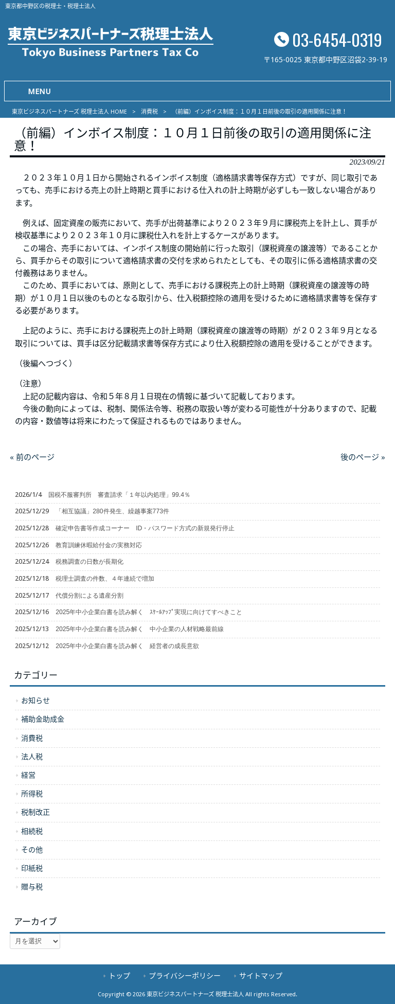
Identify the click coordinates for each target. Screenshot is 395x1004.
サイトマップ (260, 976)
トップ (119, 976)
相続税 (32, 831)
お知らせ (35, 700)
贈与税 (32, 887)
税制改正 (35, 812)
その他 (32, 850)
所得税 (32, 794)
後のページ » (362, 457)
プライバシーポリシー (185, 976)
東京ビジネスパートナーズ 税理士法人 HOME (69, 112)
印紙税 (32, 868)
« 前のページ (32, 457)
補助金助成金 (42, 719)
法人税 (32, 756)
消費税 (149, 112)
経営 (28, 775)
